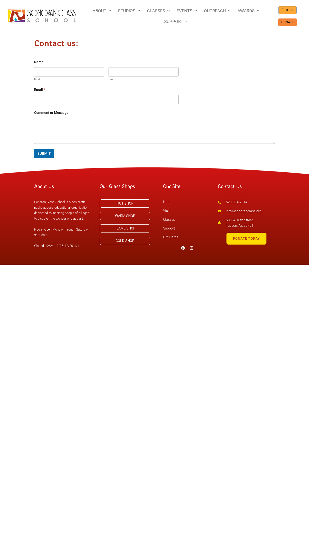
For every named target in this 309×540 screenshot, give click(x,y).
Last (112, 79)
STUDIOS (129, 10)
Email (39, 90)
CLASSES (158, 10)
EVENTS (187, 10)
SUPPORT (176, 21)
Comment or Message (51, 113)
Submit (44, 153)
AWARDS (248, 10)
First (37, 79)
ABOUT (102, 10)
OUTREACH (217, 10)
